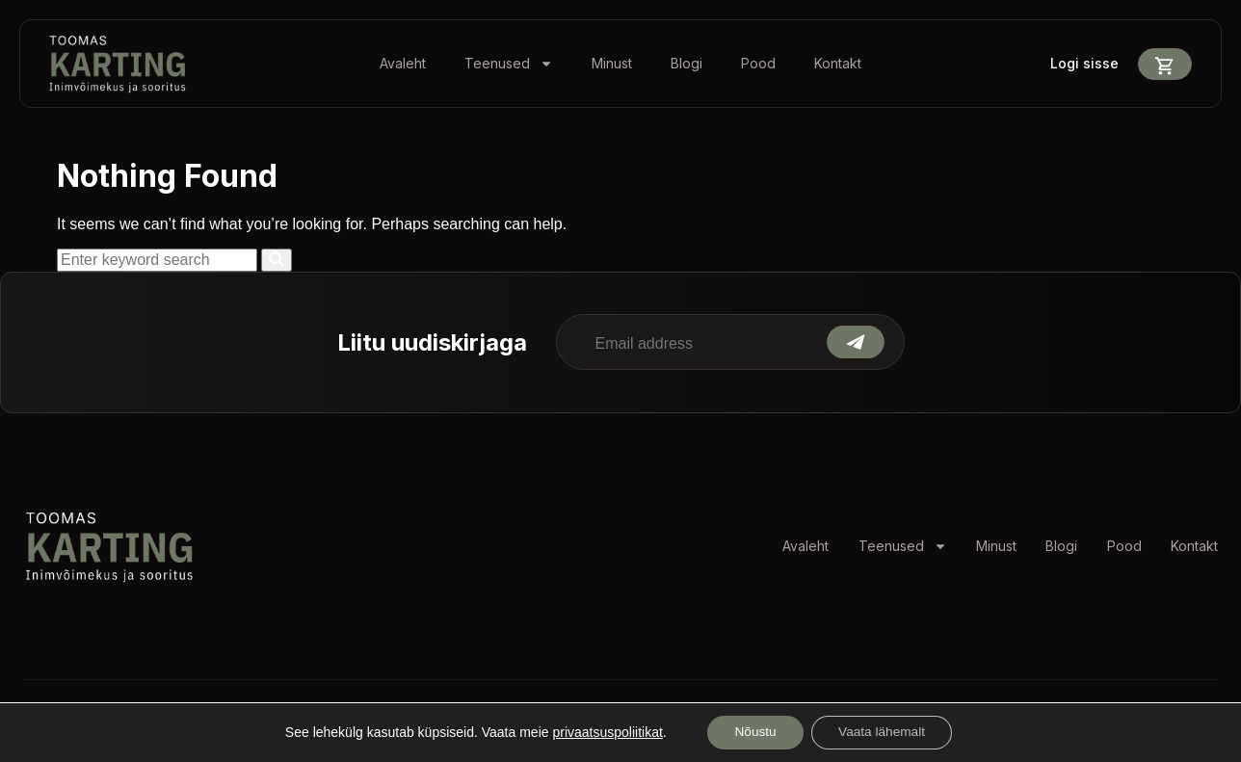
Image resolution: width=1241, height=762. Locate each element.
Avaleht (403, 63)
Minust (612, 63)
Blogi (686, 63)
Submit (856, 342)
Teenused (508, 63)
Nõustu (752, 732)
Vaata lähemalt (883, 732)
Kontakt (837, 63)
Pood (758, 63)
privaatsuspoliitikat (602, 732)
